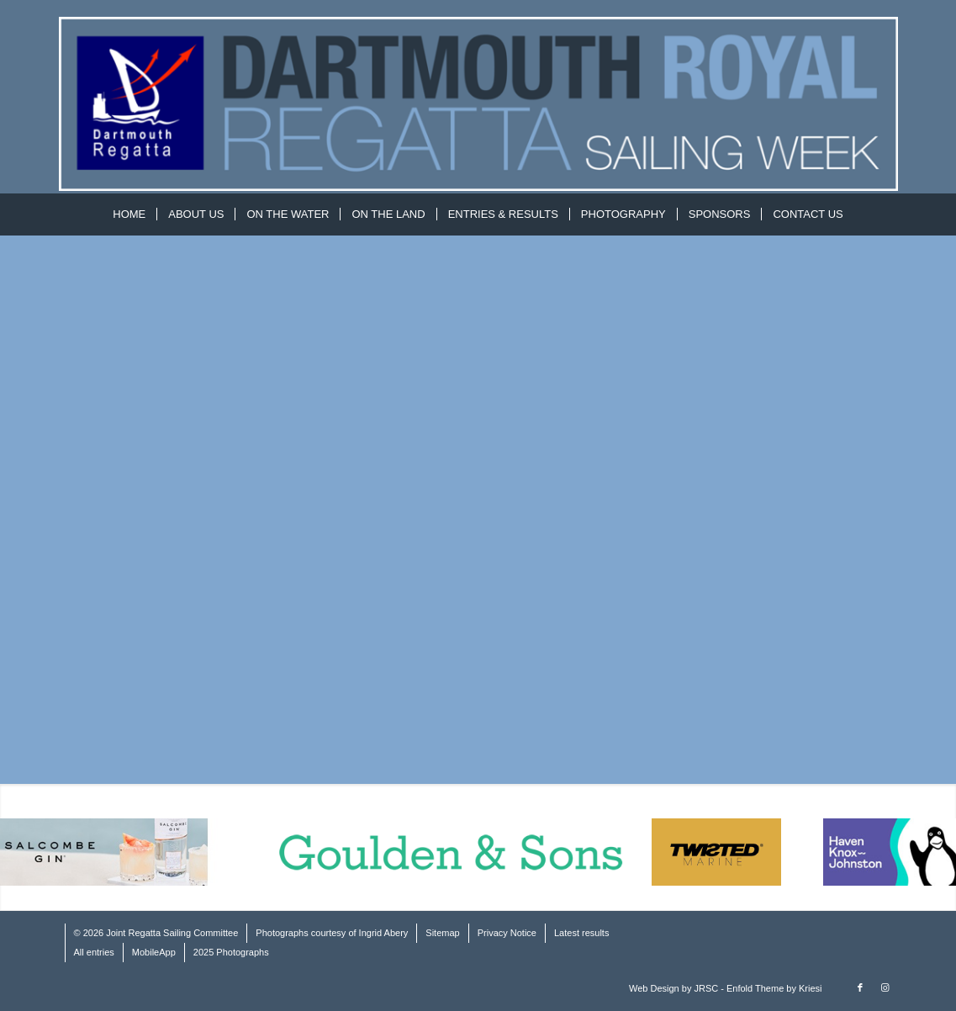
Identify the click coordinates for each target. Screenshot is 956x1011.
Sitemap (442, 933)
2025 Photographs (231, 952)
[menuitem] (129, 214)
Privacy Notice (507, 933)
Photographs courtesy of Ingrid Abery (332, 933)
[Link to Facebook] (860, 987)
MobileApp (154, 952)
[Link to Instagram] (885, 987)
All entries (94, 952)
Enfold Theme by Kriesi (774, 988)
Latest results (581, 933)
